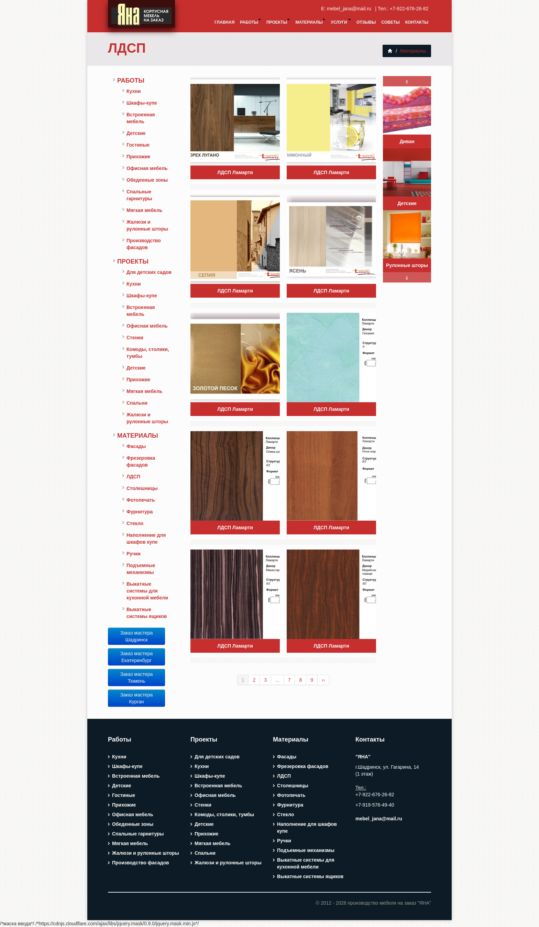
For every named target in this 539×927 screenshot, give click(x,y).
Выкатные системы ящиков (146, 613)
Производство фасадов (143, 244)
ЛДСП (127, 48)
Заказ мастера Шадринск (136, 636)
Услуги (341, 22)
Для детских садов (149, 272)
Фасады (136, 446)
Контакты (416, 22)
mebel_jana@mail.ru (350, 8)
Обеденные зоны (147, 180)
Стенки (134, 337)
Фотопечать (140, 500)
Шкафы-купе (141, 103)
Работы (250, 22)
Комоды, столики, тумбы (147, 353)
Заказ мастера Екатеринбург (136, 657)
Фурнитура (139, 511)
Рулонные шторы (407, 265)
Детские (136, 133)
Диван (406, 141)
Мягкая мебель (144, 210)
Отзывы (366, 22)
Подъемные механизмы (140, 569)
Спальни (136, 403)
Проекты (278, 22)
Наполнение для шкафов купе (146, 538)
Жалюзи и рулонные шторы (147, 225)
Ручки (133, 553)
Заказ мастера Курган (136, 698)
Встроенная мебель (140, 118)
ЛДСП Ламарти (235, 172)
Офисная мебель (147, 168)
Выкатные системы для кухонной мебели (147, 590)
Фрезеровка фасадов (140, 461)
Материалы (310, 22)
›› (323, 680)
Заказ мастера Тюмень (136, 677)
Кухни (133, 91)
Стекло (134, 523)
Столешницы (142, 488)
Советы (390, 22)
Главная (224, 22)
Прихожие (138, 156)
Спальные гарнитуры (139, 195)
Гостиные (138, 145)
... (277, 680)
